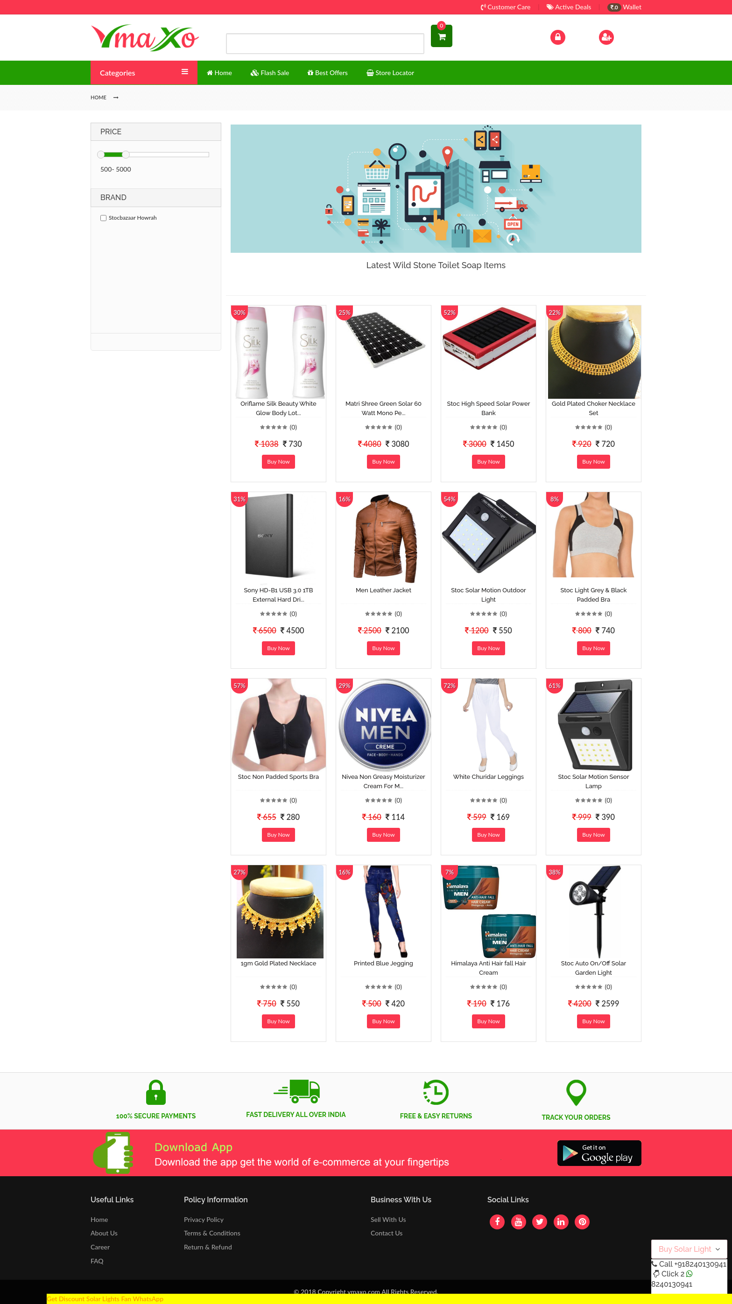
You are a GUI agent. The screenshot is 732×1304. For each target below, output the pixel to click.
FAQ (97, 1261)
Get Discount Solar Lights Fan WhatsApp (105, 1299)
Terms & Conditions (212, 1233)
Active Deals (569, 7)
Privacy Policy (204, 1219)
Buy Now (278, 461)
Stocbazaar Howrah (128, 217)
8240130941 (671, 1284)
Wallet (624, 7)
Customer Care (506, 7)
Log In (567, 36)
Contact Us (386, 1233)
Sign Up (618, 36)
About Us (104, 1233)
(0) (293, 427)
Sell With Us (388, 1219)
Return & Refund (208, 1247)
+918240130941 (700, 1264)
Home (99, 1219)
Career (100, 1247)
